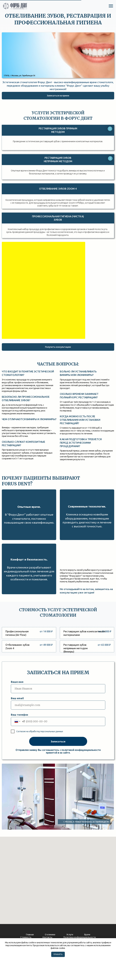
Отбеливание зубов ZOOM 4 (58, 188)
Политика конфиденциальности (79, 937)
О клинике (50, 934)
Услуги (69, 934)
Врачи (87, 934)
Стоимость (25, 937)
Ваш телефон (19, 714)
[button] (58, 95)
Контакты (47, 937)
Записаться (58, 741)
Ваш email (17, 698)
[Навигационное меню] (111, 6)
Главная (30, 934)
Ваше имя (17, 681)
